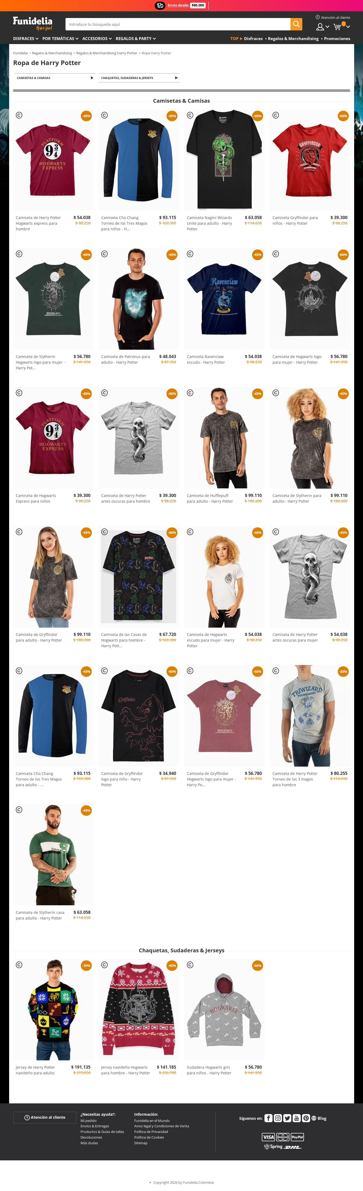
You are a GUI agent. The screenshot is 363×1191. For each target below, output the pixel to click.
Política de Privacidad (151, 1132)
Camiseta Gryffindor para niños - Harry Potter (295, 221)
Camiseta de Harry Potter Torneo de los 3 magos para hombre (295, 779)
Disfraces (23, 38)
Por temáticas (58, 38)
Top (234, 38)
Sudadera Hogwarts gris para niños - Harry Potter (209, 1070)
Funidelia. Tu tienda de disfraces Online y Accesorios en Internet (32, 24)
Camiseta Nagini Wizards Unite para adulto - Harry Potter (209, 224)
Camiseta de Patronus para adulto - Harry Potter (125, 360)
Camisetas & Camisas (34, 78)
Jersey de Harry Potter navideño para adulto (35, 1070)
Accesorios (94, 38)
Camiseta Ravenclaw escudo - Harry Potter (206, 360)
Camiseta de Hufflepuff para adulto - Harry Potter (210, 498)
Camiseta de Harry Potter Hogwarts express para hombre (38, 224)
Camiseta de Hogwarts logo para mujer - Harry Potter (297, 360)
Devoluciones (91, 1137)
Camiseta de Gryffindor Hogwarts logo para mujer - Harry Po (211, 779)
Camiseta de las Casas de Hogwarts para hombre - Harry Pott (124, 640)
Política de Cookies (149, 1137)
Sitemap (140, 1143)
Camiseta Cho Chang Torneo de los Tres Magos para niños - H (124, 224)
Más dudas (89, 1143)
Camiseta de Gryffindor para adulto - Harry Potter (39, 637)
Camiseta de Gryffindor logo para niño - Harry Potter (122, 779)
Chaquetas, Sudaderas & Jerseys (128, 78)
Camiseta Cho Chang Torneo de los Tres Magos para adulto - (39, 779)
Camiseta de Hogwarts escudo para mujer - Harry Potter (210, 640)
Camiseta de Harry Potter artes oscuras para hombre (125, 498)
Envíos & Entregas (95, 1126)
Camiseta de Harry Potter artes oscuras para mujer (295, 637)
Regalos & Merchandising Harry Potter (106, 53)
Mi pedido (89, 1121)
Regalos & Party (133, 38)
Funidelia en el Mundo (152, 1121)
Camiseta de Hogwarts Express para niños (36, 498)
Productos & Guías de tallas (102, 1132)
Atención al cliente (44, 1118)
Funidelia (20, 53)
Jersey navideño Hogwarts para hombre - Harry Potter (125, 1070)
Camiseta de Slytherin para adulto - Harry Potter (297, 498)
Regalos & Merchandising (52, 53)
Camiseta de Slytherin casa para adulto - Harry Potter (40, 915)
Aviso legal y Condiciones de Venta (161, 1126)
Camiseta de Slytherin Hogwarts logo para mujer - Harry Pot (40, 363)
